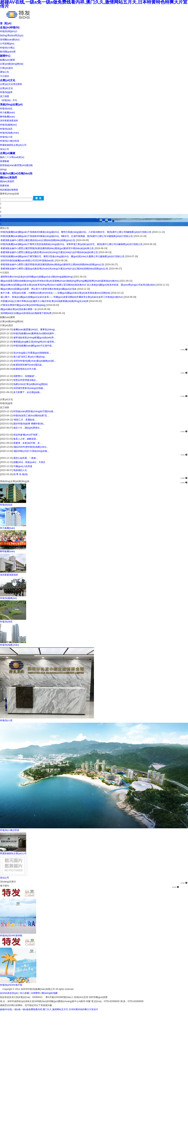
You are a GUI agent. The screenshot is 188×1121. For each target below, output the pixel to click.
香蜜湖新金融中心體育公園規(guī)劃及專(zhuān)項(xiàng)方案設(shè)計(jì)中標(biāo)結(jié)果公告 (49, 252)
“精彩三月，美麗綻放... (24, 419)
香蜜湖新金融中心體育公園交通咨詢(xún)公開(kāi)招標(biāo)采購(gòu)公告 (38, 240)
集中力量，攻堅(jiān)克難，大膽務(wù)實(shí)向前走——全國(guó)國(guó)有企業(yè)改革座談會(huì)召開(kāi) (56, 293)
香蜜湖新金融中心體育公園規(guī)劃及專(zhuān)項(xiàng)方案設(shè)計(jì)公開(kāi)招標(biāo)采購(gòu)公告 (54, 268)
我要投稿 (4, 185)
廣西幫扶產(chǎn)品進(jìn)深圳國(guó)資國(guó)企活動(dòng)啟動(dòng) (37, 276)
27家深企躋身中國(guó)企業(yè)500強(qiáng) (23, 305)
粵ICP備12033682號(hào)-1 (59, 997)
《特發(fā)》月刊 (8, 100)
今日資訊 (4, 76)
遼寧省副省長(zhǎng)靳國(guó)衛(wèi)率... (34, 337)
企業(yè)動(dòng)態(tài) (11, 64)
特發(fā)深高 (6, 129)
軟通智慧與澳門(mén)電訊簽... (28, 365)
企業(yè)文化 (7, 80)
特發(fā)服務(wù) (8, 124)
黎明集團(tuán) (7, 116)
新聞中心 (5, 55)
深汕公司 (4, 149)
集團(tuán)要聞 (7, 60)
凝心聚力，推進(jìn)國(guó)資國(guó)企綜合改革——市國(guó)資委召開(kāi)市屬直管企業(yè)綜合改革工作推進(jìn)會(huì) (62, 297)
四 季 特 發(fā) (20, 474)
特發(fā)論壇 (6, 92)
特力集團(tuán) (7, 112)
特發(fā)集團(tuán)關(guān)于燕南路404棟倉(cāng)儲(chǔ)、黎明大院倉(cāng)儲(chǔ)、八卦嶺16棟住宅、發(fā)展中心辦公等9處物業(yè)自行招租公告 (76, 232)
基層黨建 (4, 161)
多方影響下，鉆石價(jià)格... (27, 392)
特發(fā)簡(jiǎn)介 (8, 31)
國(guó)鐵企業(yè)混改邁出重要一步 (19, 309)
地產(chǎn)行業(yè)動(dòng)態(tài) (30, 384)
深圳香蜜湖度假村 (9, 120)
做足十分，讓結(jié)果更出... (27, 427)
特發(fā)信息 (6, 108)
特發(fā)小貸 (6, 137)
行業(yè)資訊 (6, 68)
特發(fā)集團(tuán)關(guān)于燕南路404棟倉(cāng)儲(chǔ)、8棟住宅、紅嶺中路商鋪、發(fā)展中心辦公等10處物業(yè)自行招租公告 (67, 236)
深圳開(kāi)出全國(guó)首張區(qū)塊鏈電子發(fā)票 (26, 313)
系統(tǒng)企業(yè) (11, 104)
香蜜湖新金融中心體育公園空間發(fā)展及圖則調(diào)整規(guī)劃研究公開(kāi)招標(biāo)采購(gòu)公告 (52, 264)
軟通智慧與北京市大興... (25, 369)
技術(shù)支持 (81, 997)
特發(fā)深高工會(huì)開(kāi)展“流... (31, 415)
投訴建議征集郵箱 (9, 189)
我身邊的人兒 (20, 470)
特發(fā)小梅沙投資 (9, 141)
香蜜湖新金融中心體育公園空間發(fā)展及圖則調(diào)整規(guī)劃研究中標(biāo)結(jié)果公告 (47, 248)
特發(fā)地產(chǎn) (9, 133)
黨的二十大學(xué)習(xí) (12, 157)
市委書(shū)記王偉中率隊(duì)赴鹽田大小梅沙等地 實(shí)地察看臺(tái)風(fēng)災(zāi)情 (44, 301)
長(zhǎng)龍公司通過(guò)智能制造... (32, 352)
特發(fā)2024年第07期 (11, 985)
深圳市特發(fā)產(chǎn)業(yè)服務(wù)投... (34, 361)
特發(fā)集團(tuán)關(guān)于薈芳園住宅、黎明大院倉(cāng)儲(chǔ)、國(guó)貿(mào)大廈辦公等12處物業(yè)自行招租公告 (62, 256)
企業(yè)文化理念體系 (11, 84)
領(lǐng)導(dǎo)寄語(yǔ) (11, 35)
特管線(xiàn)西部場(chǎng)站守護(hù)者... (34, 411)
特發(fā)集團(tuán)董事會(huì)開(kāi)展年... (34, 333)
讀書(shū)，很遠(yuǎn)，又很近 (29, 462)
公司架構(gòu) (7, 43)
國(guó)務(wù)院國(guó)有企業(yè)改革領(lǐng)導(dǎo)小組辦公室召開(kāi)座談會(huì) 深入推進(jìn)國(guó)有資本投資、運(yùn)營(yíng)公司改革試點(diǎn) (78, 284)
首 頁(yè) (5, 23)
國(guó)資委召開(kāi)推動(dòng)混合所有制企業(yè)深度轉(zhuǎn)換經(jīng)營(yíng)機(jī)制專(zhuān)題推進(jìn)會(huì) (60, 281)
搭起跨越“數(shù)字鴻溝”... (26, 434)
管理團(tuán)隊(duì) (10, 39)
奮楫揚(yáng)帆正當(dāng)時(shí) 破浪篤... (34, 341)
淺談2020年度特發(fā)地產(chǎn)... (30, 447)
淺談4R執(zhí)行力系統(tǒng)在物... (31, 451)
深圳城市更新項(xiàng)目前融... (29, 388)
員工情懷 (4, 96)
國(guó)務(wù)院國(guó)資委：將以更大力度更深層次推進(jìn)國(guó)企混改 (39, 289)
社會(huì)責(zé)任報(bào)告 (16, 173)
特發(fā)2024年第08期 (11, 935)
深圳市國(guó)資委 (98, 997)
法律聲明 (35, 993)
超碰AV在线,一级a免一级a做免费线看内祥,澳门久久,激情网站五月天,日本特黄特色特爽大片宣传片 (49, 1009)
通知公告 (4, 72)
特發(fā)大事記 (7, 47)
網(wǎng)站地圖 (50, 993)
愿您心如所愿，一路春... (25, 458)
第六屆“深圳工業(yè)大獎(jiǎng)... (29, 356)
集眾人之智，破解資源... (25, 439)
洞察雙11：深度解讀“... (24, 376)
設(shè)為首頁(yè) (9, 993)
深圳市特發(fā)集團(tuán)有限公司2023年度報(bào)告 (27, 260)
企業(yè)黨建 (7, 153)
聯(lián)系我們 (8, 177)
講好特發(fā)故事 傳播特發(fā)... (29, 423)
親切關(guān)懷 (8, 51)
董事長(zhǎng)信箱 (9, 193)
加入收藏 (24, 993)
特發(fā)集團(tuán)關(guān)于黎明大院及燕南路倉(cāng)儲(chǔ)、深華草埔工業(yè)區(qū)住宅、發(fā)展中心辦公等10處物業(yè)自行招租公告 (72, 244)
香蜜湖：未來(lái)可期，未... (27, 443)
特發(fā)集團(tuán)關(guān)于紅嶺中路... (33, 345)
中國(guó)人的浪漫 (22, 466)
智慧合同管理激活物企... (25, 380)
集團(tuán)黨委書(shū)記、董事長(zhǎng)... (35, 329)
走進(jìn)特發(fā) (10, 27)
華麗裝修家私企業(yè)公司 (13, 145)
